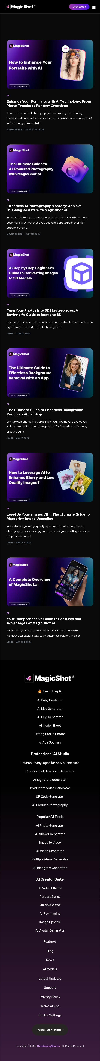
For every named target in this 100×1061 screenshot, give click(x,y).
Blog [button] (50, 951)
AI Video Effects (50, 888)
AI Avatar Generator (50, 930)
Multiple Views (50, 905)
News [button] (50, 960)
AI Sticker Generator (50, 834)
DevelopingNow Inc (48, 1046)
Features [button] (49, 942)
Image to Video (50, 842)
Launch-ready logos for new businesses (50, 763)
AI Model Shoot (50, 726)
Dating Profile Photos (49, 734)
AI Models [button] (50, 969)
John (10, 333)
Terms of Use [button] (49, 1006)
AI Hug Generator (50, 717)
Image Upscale (50, 922)
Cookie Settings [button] (50, 1015)
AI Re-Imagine (50, 914)
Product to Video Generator (50, 788)
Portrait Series (50, 897)
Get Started (79, 6)
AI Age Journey (50, 742)
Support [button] (50, 988)
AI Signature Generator (50, 780)
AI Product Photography (50, 805)
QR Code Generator (50, 797)
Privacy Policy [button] (50, 997)
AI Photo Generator (50, 826)
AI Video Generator (50, 851)
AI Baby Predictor (50, 700)
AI (8, 96)
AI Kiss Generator (50, 709)
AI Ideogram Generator (50, 868)
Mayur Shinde (14, 130)
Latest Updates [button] (50, 978)
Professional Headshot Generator (50, 771)
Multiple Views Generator (50, 859)
